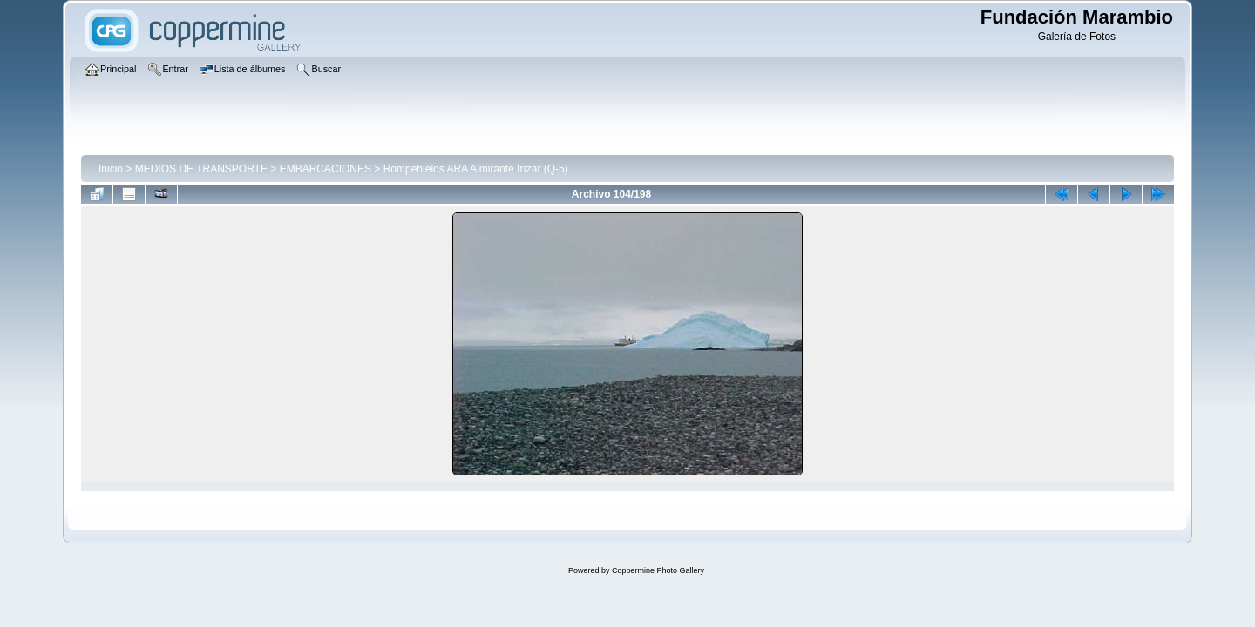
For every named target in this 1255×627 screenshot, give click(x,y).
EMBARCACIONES (325, 169)
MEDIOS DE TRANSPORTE (201, 169)
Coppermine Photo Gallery (658, 570)
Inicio (110, 169)
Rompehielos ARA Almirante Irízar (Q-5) (475, 169)
